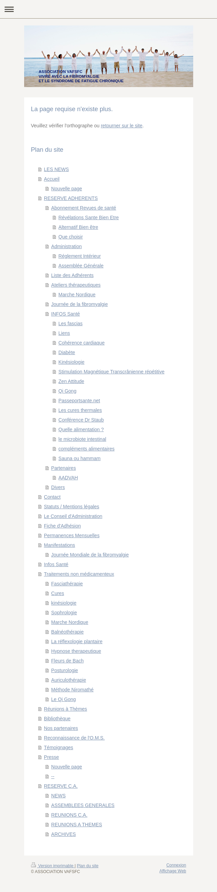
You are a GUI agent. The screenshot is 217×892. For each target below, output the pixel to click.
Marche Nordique (76, 294)
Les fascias (70, 323)
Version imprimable (53, 865)
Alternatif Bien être (78, 227)
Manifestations (59, 545)
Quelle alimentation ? (81, 429)
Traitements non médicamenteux (79, 574)
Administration (66, 246)
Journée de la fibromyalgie (79, 304)
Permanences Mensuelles (71, 535)
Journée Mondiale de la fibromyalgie (90, 555)
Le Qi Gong (63, 699)
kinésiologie (63, 603)
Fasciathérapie (67, 583)
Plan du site (88, 865)
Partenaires (63, 468)
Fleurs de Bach (67, 660)
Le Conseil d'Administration (73, 516)
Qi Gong (67, 391)
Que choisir (70, 237)
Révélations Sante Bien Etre (88, 217)
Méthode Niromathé (72, 689)
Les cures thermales (80, 410)
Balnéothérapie (67, 632)
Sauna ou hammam (79, 458)
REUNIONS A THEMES (76, 824)
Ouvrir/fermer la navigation (108, 9)
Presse (51, 757)
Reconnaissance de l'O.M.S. (74, 738)
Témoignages (58, 747)
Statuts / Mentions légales (71, 506)
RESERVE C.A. (61, 786)
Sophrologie (64, 612)
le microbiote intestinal (82, 439)
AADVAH (68, 477)
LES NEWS (56, 169)
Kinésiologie (71, 362)
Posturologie (64, 670)
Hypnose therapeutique (76, 651)
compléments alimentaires (86, 449)
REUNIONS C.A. (69, 815)
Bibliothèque (57, 718)
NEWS (58, 795)
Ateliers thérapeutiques (75, 285)
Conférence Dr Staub (81, 420)
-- (52, 776)
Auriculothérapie (68, 680)
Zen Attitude (71, 381)
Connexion (176, 865)
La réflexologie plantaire (76, 641)
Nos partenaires (61, 728)
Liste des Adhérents (72, 275)
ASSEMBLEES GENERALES (83, 805)
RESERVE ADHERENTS (71, 198)
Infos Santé (56, 564)
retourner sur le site (121, 125)
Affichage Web (172, 871)
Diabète (66, 352)
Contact (52, 497)
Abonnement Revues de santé (83, 208)
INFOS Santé (65, 314)
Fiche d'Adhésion (62, 526)
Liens (64, 333)
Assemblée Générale (80, 265)
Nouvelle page (66, 188)
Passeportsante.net (79, 400)
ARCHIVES (63, 834)
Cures (57, 593)
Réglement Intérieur (79, 256)
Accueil (51, 179)
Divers (58, 487)
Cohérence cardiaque (81, 343)
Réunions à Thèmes (65, 709)
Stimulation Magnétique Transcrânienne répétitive (111, 371)
